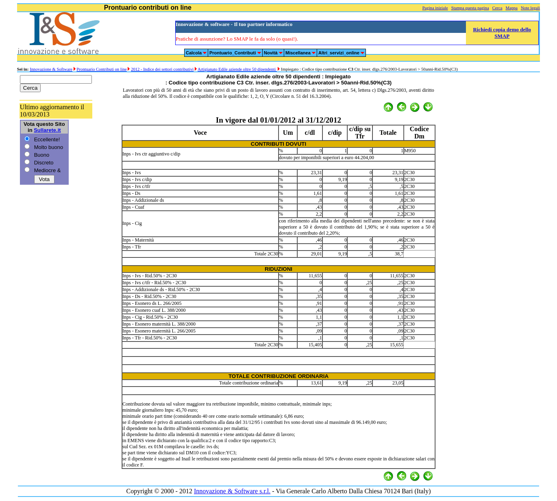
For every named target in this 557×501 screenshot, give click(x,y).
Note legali (530, 8)
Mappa (511, 8)
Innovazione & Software (51, 69)
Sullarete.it (47, 130)
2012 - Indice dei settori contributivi (162, 69)
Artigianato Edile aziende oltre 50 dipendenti (237, 69)
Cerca (497, 8)
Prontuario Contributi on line (101, 69)
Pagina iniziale (435, 8)
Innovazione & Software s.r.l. (232, 491)
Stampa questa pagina (470, 8)
